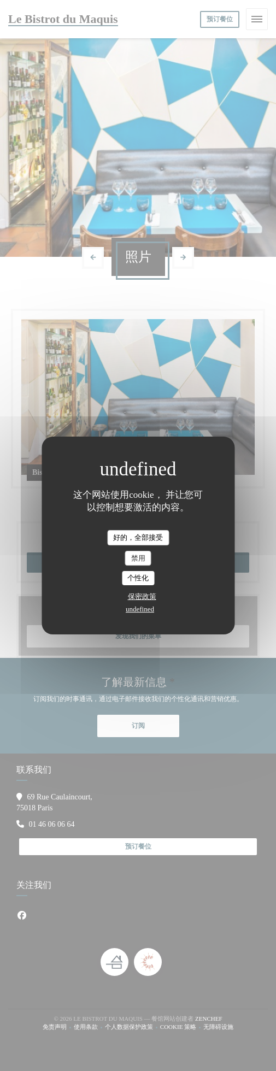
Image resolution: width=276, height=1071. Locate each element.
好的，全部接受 (138, 537)
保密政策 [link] (142, 596)
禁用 (138, 558)
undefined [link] (140, 609)
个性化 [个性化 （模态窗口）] (138, 578)
